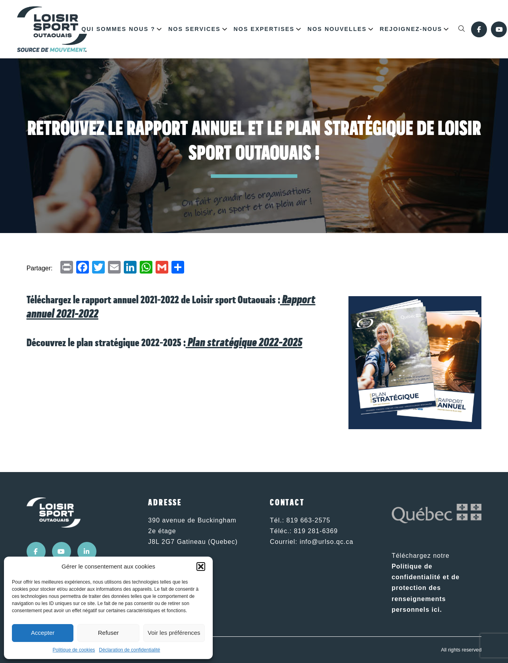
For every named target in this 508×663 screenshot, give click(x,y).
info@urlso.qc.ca (326, 541)
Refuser (108, 632)
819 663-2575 (309, 520)
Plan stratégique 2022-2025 (245, 343)
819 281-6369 (316, 531)
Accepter (42, 632)
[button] (201, 566)
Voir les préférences (174, 632)
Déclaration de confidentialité (129, 650)
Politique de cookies (74, 650)
